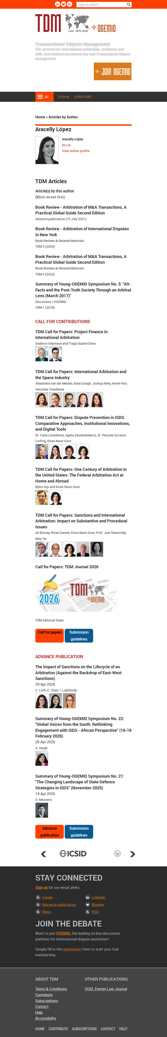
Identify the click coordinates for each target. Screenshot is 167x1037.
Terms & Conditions (51, 988)
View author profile (75, 151)
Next (132, 854)
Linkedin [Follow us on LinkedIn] (57, 4)
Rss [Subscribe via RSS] (69, 4)
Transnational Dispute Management (75, 23)
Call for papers (49, 632)
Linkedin (99, 897)
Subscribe (83, 96)
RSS (95, 911)
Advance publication (49, 832)
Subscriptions (46, 1000)
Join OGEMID (112, 71)
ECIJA (66, 145)
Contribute (44, 994)
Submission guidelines (79, 636)
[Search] (104, 4)
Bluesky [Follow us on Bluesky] (63, 4)
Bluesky (98, 904)
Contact (42, 1006)
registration (72, 949)
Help (39, 1012)
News (46, 911)
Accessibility (45, 1018)
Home (40, 116)
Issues (47, 897)
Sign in (63, 96)
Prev (43, 854)
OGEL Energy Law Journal (106, 988)
